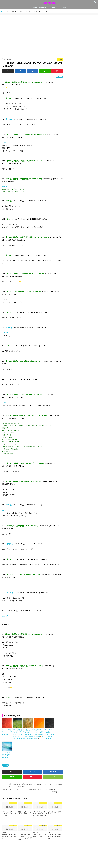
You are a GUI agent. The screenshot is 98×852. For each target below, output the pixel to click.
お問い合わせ (34, 7)
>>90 (3, 187)
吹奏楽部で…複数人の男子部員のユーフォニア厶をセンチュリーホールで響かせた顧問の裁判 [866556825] (28, 733)
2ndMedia (49, 3)
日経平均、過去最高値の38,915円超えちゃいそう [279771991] (7, 731)
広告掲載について (43, 7)
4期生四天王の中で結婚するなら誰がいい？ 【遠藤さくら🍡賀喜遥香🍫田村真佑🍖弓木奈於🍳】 (38, 733)
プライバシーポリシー (62, 7)
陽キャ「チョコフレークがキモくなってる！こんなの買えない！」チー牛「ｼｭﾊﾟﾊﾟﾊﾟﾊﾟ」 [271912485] (49, 733)
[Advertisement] (32, 37)
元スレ (58, 77)
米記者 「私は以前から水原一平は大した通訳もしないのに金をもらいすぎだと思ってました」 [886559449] (17, 733)
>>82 (4, 510)
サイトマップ (52, 7)
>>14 (4, 333)
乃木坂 (6, 764)
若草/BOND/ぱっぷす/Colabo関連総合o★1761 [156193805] (6, 754)
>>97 (4, 142)
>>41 (4, 402)
